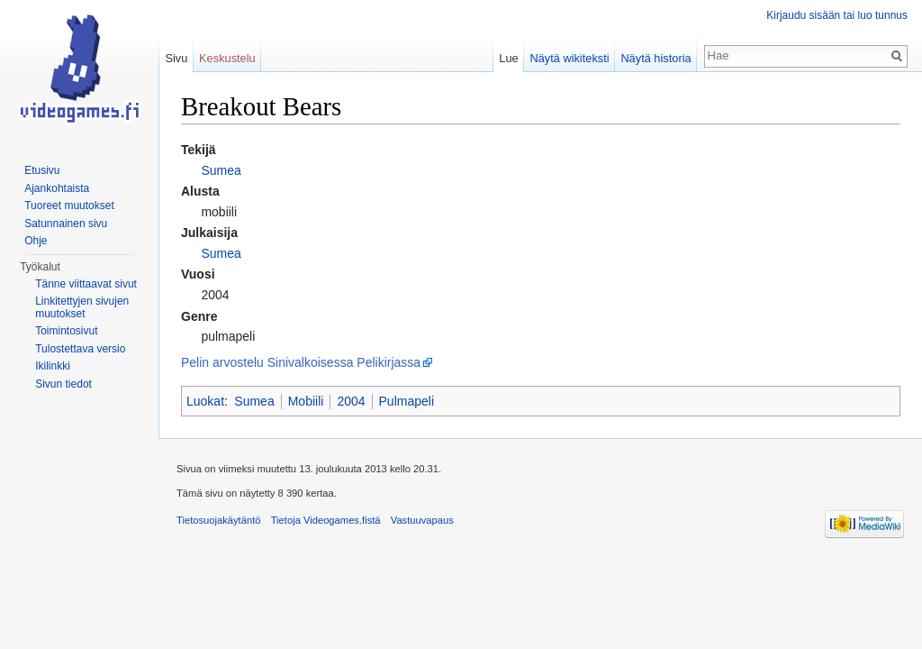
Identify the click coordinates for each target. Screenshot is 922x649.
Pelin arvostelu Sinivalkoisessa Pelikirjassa (300, 362)
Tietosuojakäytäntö (218, 520)
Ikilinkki (52, 366)
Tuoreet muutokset (69, 205)
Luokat (205, 401)
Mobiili (306, 401)
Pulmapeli (406, 401)
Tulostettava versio (80, 349)
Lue (508, 58)
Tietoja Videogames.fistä (326, 520)
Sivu (176, 58)
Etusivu (41, 170)
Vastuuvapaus (422, 520)
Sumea (220, 170)
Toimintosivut (66, 330)
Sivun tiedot (63, 384)
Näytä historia (655, 58)
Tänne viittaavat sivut (86, 284)
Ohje (35, 240)
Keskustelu (227, 58)
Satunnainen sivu (65, 223)
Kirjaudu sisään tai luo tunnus (837, 15)
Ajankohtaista (56, 188)
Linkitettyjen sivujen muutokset (82, 307)
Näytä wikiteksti (569, 58)
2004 (351, 401)
